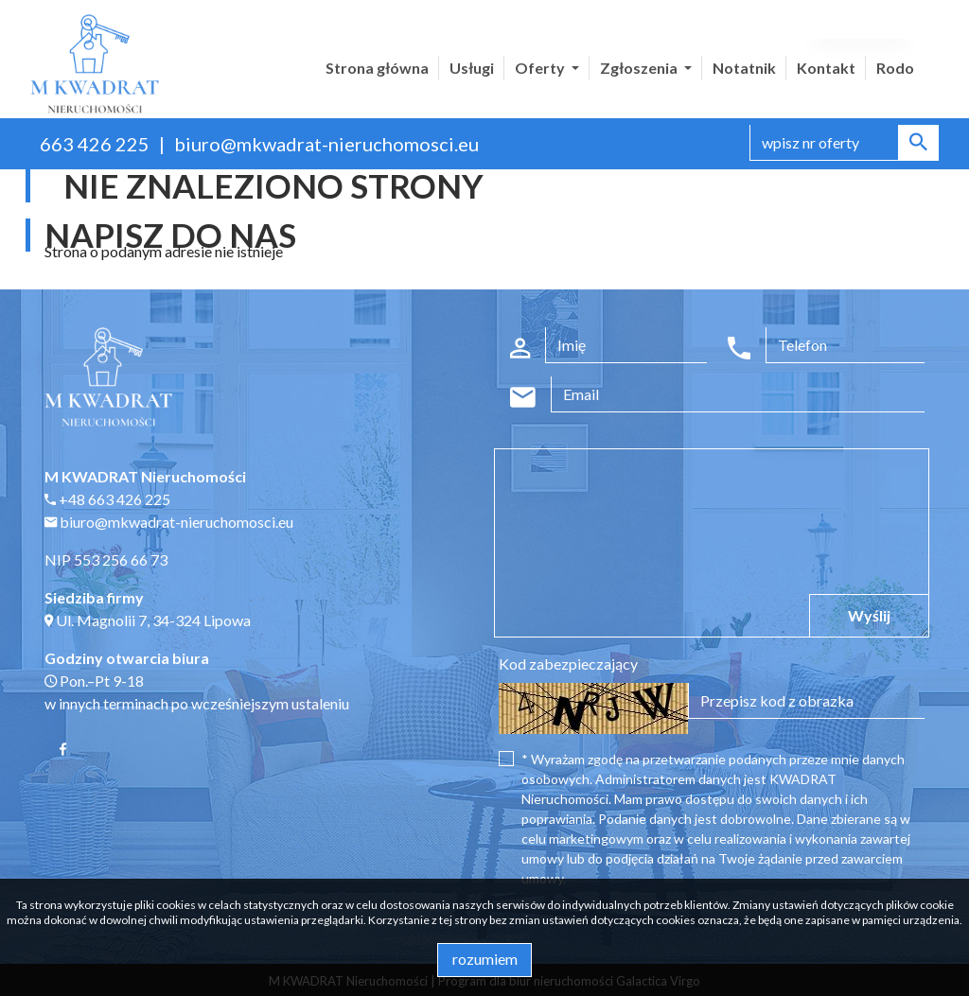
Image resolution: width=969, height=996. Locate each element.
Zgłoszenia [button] (640, 68)
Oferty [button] (541, 68)
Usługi (471, 68)
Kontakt (826, 68)
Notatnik (744, 68)
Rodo (895, 68)
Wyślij (869, 615)
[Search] (844, 143)
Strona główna (377, 68)
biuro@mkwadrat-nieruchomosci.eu (326, 143)
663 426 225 (95, 143)
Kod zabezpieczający (568, 664)
